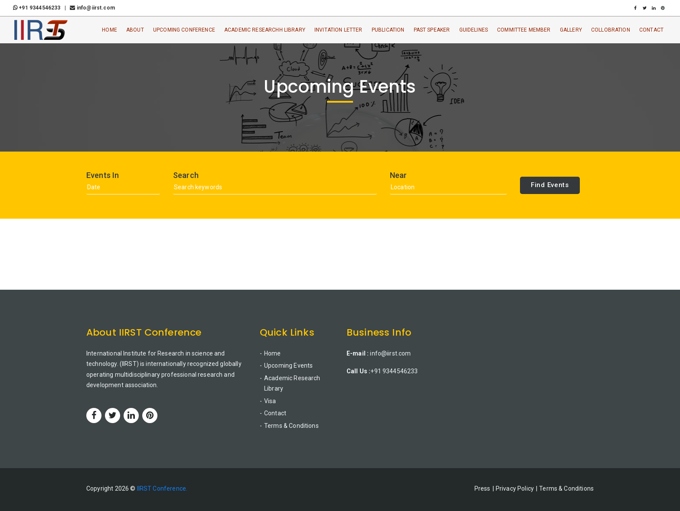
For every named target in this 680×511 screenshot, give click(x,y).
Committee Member (523, 30)
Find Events (550, 185)
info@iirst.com (92, 8)
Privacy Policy (515, 488)
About (135, 30)
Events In (102, 175)
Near (398, 175)
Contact (651, 30)
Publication (388, 30)
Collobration (610, 30)
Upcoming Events (288, 365)
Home (109, 30)
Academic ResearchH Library (264, 30)
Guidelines (473, 30)
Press (482, 488)
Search (186, 175)
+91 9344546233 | (41, 8)
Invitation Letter (338, 30)
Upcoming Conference (184, 30)
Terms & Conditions (291, 425)
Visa (270, 401)
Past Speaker (432, 30)
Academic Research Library (292, 383)
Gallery (571, 30)
